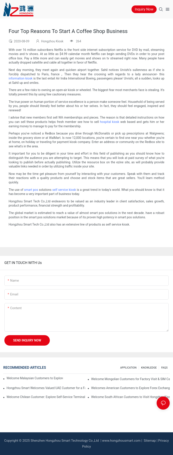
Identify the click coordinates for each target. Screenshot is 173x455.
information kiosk (21, 78)
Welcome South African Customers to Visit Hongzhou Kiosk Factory (130, 397)
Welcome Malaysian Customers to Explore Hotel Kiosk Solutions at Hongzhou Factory (35, 378)
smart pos (31, 189)
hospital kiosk (109, 122)
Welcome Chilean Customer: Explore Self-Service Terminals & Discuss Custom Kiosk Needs (46, 397)
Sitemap (149, 441)
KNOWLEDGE (149, 367)
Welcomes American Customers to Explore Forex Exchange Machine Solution (130, 388)
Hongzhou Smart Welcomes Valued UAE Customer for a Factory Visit (46, 388)
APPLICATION (128, 367)
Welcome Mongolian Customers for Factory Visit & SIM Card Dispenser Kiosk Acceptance (130, 379)
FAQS (164, 367)
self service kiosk (64, 189)
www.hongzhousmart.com (121, 441)
